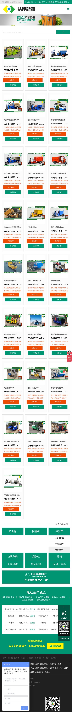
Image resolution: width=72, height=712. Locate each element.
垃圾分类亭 (41, 2)
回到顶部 (63, 638)
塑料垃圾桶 (59, 2)
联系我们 (54, 644)
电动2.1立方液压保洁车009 (59, 170)
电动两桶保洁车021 (58, 378)
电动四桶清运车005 (34, 118)
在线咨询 (7, 81)
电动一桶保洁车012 (58, 222)
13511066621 (37, 631)
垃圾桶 (10, 644)
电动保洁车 (59, 535)
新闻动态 (38, 644)
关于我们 (46, 644)
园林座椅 (53, 650)
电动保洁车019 (9, 378)
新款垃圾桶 (25, 654)
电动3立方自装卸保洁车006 (59, 118)
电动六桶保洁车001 (11, 66)
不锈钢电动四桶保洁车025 (12, 482)
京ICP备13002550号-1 (45, 709)
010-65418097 (17, 631)
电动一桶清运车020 (34, 378)
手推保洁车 (59, 530)
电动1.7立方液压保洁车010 (12, 222)
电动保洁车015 (56, 274)
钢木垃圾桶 (44, 650)
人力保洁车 (59, 524)
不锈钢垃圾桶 (17, 658)
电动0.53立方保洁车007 (12, 170)
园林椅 (16, 644)
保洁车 (23, 644)
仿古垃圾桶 (63, 654)
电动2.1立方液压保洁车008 (36, 170)
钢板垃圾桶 (44, 654)
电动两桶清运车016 (11, 326)
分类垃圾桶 (15, 654)
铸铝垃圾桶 (39, 658)
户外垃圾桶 (50, 2)
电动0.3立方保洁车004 (12, 118)
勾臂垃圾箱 (7, 658)
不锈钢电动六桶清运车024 (59, 430)
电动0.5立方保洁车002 (36, 66)
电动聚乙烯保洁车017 (35, 326)
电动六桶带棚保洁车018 (59, 326)
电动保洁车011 (33, 222)
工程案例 (30, 644)
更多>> (60, 650)
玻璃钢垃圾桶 (29, 658)
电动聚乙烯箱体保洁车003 (59, 66)
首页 (4, 644)
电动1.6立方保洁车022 (12, 430)
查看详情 (16, 81)
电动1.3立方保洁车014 (36, 274)
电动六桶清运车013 (11, 274)
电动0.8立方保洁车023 (36, 430)
